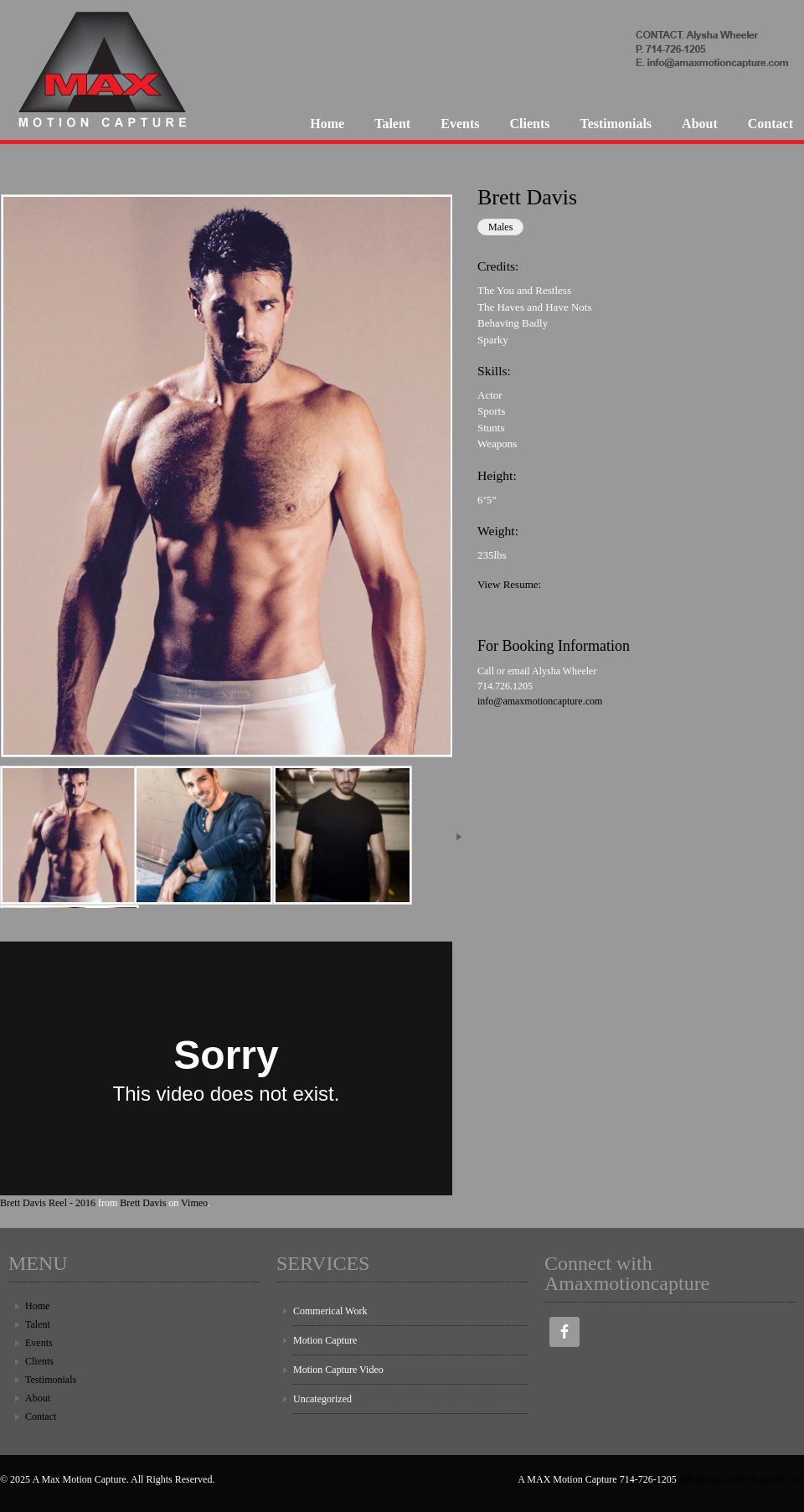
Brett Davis (143, 1203)
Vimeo (194, 1203)
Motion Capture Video (338, 1369)
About (700, 123)
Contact (770, 123)
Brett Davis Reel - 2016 (47, 1203)
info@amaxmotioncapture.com (539, 701)
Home (327, 123)
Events (460, 123)
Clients (529, 123)
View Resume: (509, 584)
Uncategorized (322, 1399)
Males (500, 227)
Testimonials (616, 123)
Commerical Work (330, 1311)
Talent (392, 123)
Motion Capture (325, 1340)
